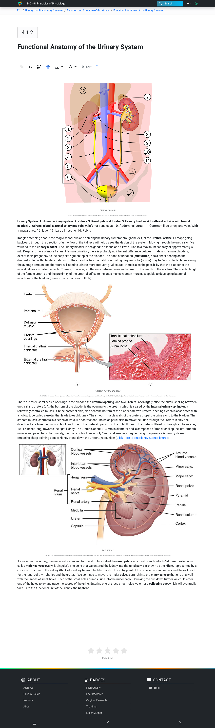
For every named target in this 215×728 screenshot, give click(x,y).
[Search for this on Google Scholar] (48, 67)
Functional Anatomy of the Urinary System (138, 10)
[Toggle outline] (21, 67)
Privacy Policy (31, 694)
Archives (28, 687)
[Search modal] (170, 3)
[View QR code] (39, 67)
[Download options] (59, 67)
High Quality (93, 687)
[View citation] (30, 67)
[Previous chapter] (107, 723)
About (26, 706)
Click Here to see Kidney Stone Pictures (142, 437)
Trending (91, 706)
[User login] (196, 3)
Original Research (96, 700)
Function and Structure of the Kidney (88, 10)
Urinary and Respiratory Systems (44, 10)
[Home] (19, 3)
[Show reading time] (97, 67)
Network (28, 700)
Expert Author (94, 712)
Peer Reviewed (94, 694)
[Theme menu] (189, 3)
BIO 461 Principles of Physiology (46, 3)
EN (88, 67)
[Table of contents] (18, 11)
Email (157, 687)
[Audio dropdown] (72, 67)
